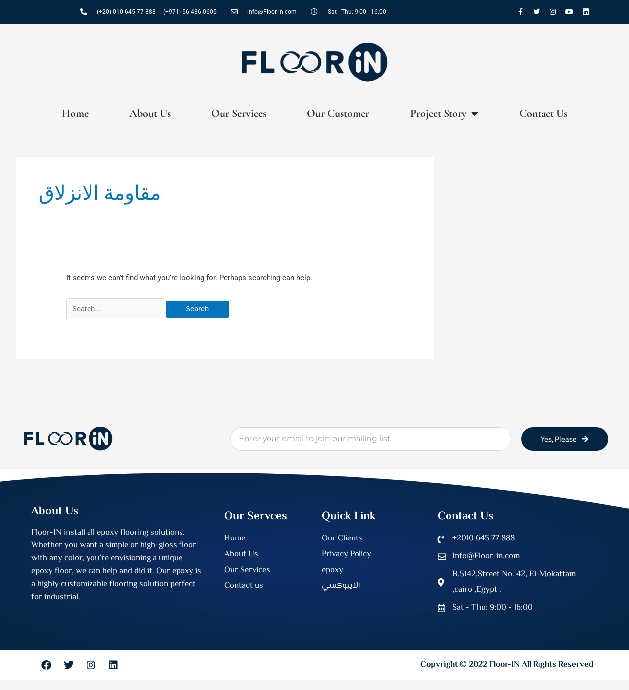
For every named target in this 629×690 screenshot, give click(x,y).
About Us (150, 113)
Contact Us (543, 113)
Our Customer (338, 113)
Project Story (444, 113)
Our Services (238, 113)
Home (75, 113)
